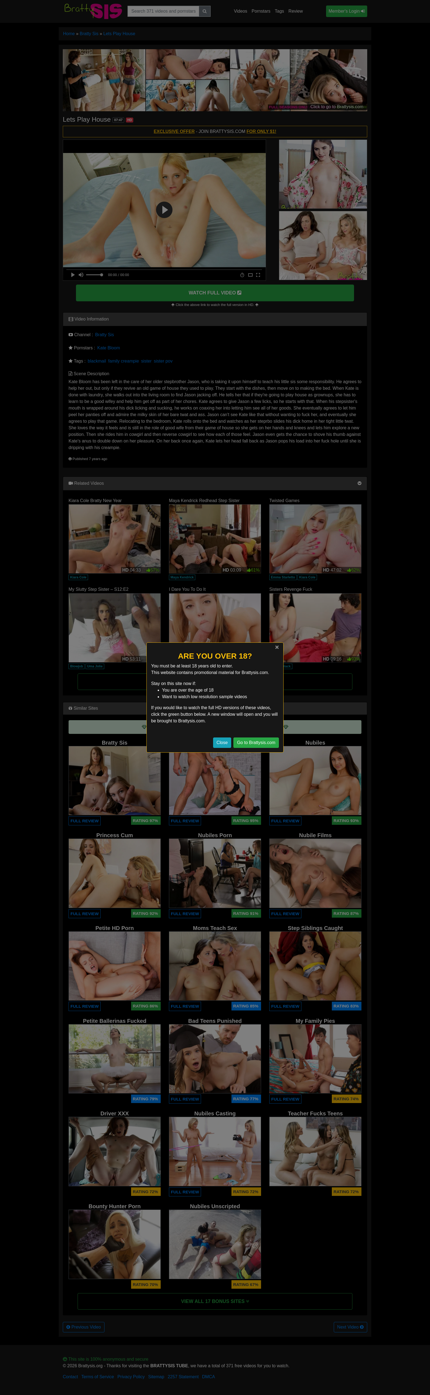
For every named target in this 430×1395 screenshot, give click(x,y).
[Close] (277, 647)
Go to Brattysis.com (256, 742)
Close (222, 742)
